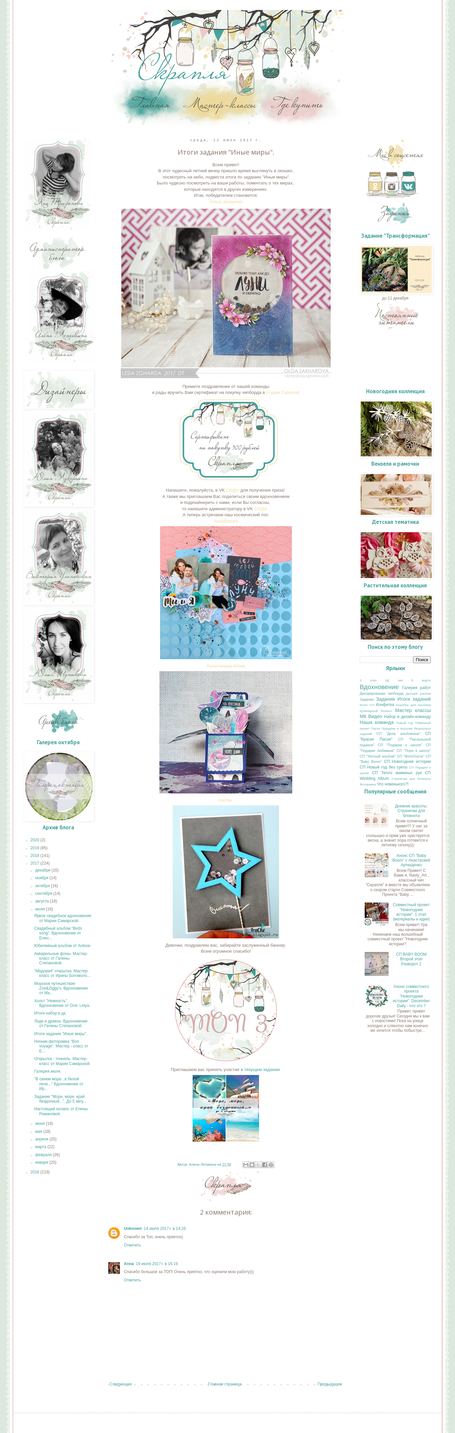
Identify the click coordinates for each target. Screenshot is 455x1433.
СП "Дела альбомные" (398, 734)
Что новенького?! (393, 784)
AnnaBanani (226, 521)
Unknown (133, 1228)
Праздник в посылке (397, 728)
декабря (43, 870)
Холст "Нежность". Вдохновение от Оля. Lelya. (62, 1003)
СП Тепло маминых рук (397, 773)
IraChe (225, 800)
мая (39, 1131)
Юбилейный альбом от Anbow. (62, 945)
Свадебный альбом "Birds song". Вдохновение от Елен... (58, 933)
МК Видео (371, 716)
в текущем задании (261, 1069)
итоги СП (367, 705)
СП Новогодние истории (407, 761)
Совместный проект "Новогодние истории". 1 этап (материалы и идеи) (411, 911)
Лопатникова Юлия (226, 665)
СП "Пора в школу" (414, 751)
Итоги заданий (414, 699)
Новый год (404, 723)
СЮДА (232, 490)
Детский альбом (418, 693)
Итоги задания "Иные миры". (60, 1033)
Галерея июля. (47, 1071)
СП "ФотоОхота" (410, 756)
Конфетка (385, 704)
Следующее (121, 1384)
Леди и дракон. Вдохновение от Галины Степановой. (61, 1023)
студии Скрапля (282, 392)
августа (42, 901)
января (42, 1162)
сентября (44, 893)
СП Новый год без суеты (384, 767)
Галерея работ (416, 687)
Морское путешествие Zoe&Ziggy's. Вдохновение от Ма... (61, 988)
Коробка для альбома (413, 705)
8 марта (421, 680)
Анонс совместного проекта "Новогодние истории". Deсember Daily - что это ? (411, 996)
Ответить (132, 1245)
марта (41, 1146)
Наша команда (377, 722)
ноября (42, 878)
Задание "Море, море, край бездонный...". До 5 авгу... (60, 1099)
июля (40, 909)
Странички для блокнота (411, 778)
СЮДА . (261, 508)
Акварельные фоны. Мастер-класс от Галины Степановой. (61, 958)
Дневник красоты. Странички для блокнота (411, 811)
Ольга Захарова (226, 201)
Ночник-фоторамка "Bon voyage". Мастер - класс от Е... (61, 1046)
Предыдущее (330, 1384)
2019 (36, 848)
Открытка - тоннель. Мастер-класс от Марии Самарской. (62, 1061)
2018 (36, 855)
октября (43, 886)
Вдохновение (379, 686)
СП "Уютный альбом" (378, 756)
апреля (42, 1139)
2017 (36, 863)
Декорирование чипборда (382, 693)
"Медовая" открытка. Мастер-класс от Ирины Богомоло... (62, 973)
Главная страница (225, 1384)
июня (40, 1123)
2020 (36, 840)
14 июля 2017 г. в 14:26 (165, 1228)
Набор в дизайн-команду (407, 716)
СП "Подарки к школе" (400, 745)
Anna (129, 1263)
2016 (36, 1172)
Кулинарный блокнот (376, 711)
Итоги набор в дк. (50, 1013)
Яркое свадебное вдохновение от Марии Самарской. (62, 918)
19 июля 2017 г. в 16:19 (157, 1263)
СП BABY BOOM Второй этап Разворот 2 (411, 959)
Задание (367, 699)
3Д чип (394, 680)
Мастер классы (413, 710)
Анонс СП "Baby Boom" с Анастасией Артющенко (411, 860)
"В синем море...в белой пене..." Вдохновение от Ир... (58, 1084)
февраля (44, 1154)
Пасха (375, 728)
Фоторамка (368, 784)
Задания (385, 699)
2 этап (368, 680)
